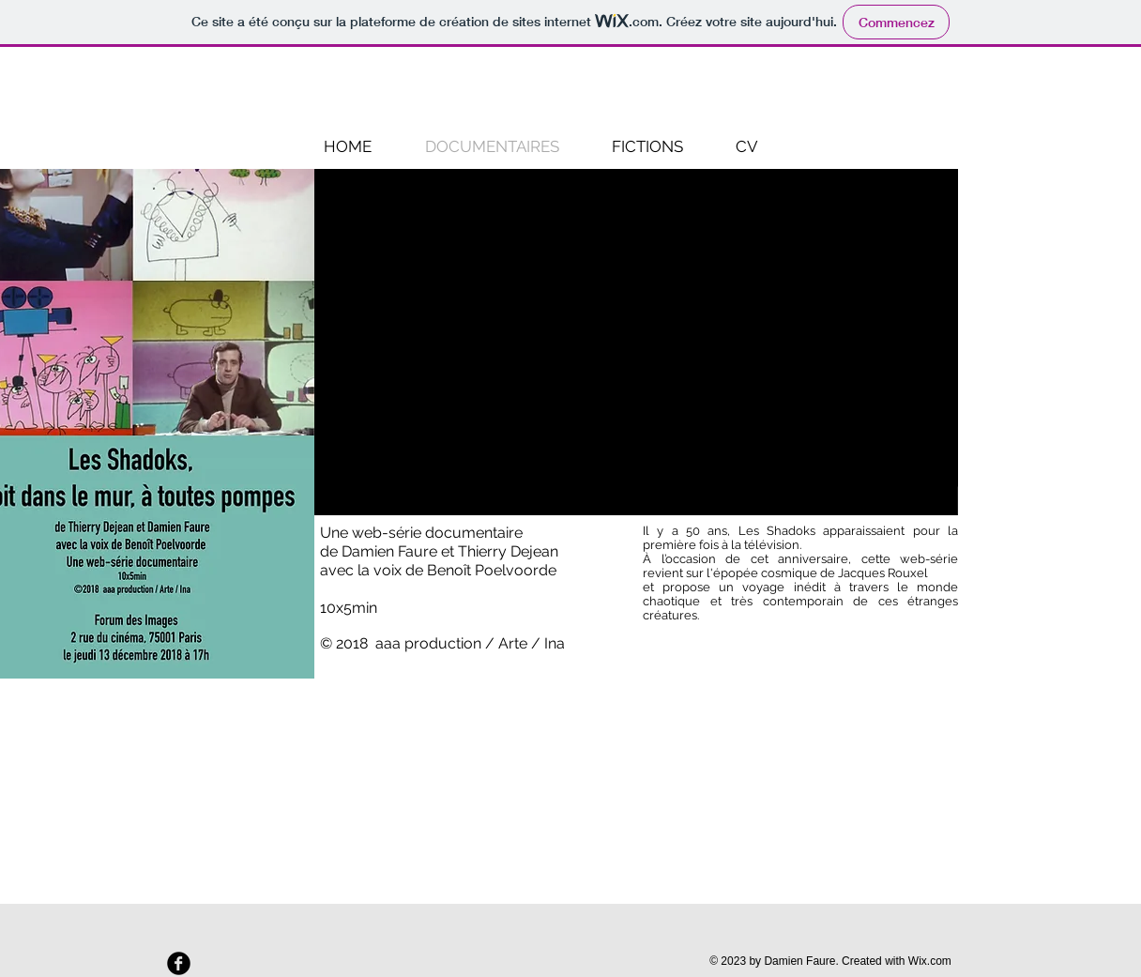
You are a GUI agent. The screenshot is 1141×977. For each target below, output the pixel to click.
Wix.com (929, 961)
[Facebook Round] (178, 963)
